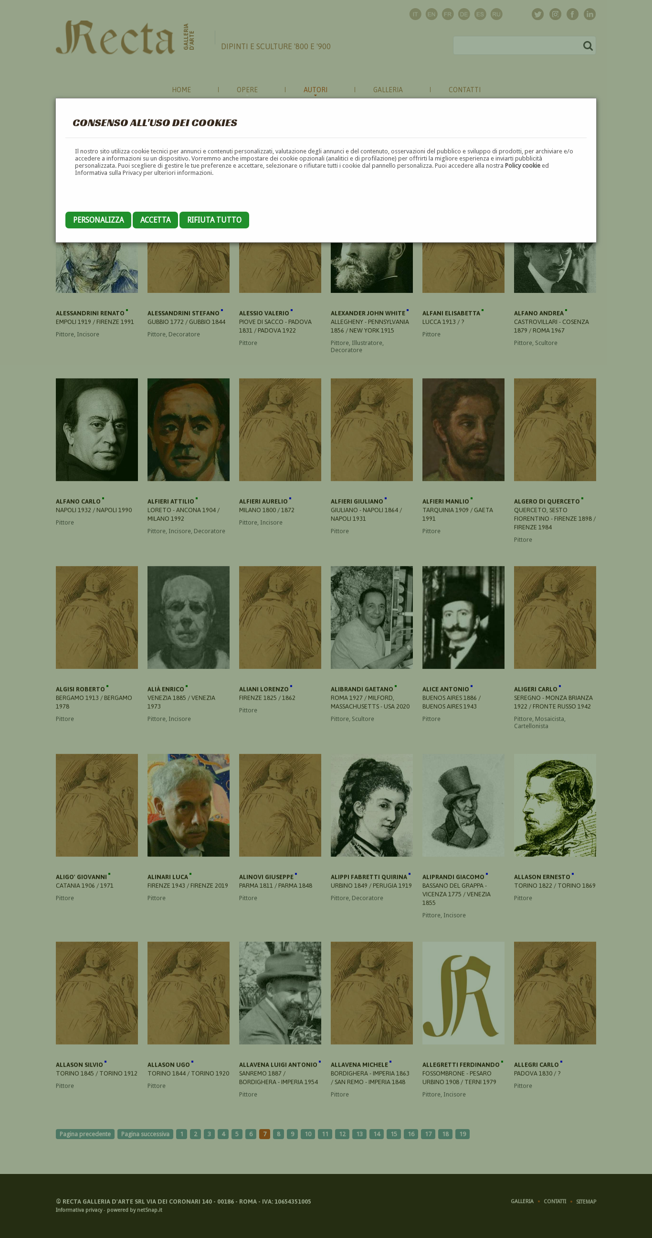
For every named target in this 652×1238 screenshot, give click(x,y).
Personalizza (98, 220)
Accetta (155, 220)
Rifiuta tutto (214, 220)
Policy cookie (522, 165)
